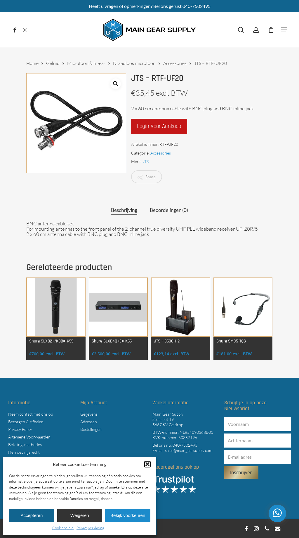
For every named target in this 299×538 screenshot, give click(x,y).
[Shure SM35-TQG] (243, 307)
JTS (145, 161)
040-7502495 (185, 445)
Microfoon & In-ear (86, 63)
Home (32, 63)
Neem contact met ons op (30, 414)
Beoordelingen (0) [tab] (169, 210)
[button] (147, 464)
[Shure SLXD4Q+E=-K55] (118, 307)
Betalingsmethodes (25, 444)
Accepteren (31, 515)
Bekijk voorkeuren (127, 515)
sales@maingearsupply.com (188, 450)
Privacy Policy (20, 429)
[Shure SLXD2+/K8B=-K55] (56, 307)
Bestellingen (91, 429)
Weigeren (79, 515)
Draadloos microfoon (134, 63)
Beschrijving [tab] (124, 210)
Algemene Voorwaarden (29, 436)
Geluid (53, 63)
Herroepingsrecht (24, 452)
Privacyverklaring (90, 527)
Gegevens (89, 414)
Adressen (88, 421)
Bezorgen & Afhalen (26, 421)
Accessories (175, 63)
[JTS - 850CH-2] (180, 307)
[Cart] (271, 30)
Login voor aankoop (159, 126)
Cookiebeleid (63, 527)
